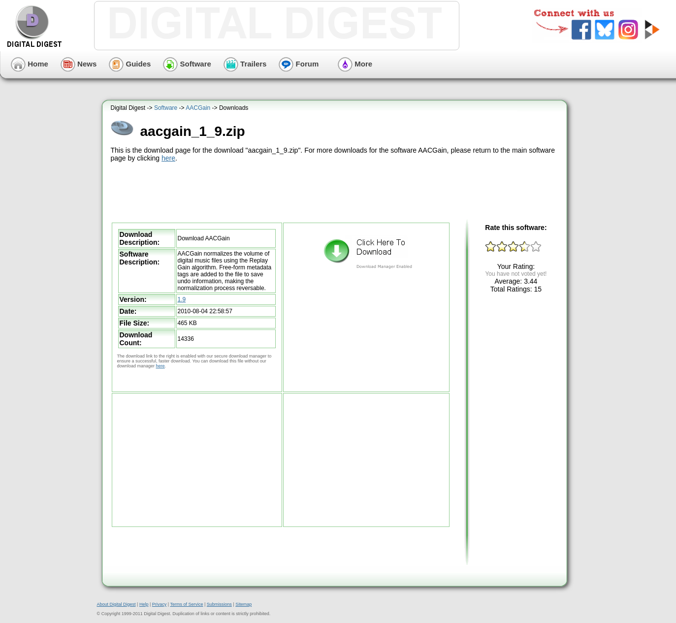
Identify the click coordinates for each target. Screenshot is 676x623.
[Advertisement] (336, 191)
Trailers (245, 64)
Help (144, 604)
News (79, 64)
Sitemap (243, 604)
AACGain (198, 107)
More (355, 64)
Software (187, 64)
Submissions (219, 604)
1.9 (182, 299)
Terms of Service (186, 604)
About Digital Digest (116, 604)
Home (29, 64)
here (168, 158)
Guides (130, 64)
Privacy (159, 604)
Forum (299, 64)
